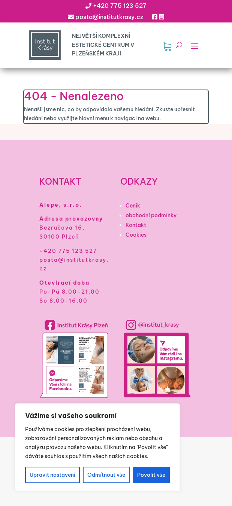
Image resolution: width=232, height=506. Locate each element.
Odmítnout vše (106, 475)
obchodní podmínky (151, 215)
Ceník (133, 205)
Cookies (136, 234)
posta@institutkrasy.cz (109, 17)
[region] (97, 447)
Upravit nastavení (52, 475)
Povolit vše (151, 475)
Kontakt (136, 225)
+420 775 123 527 (120, 5)
